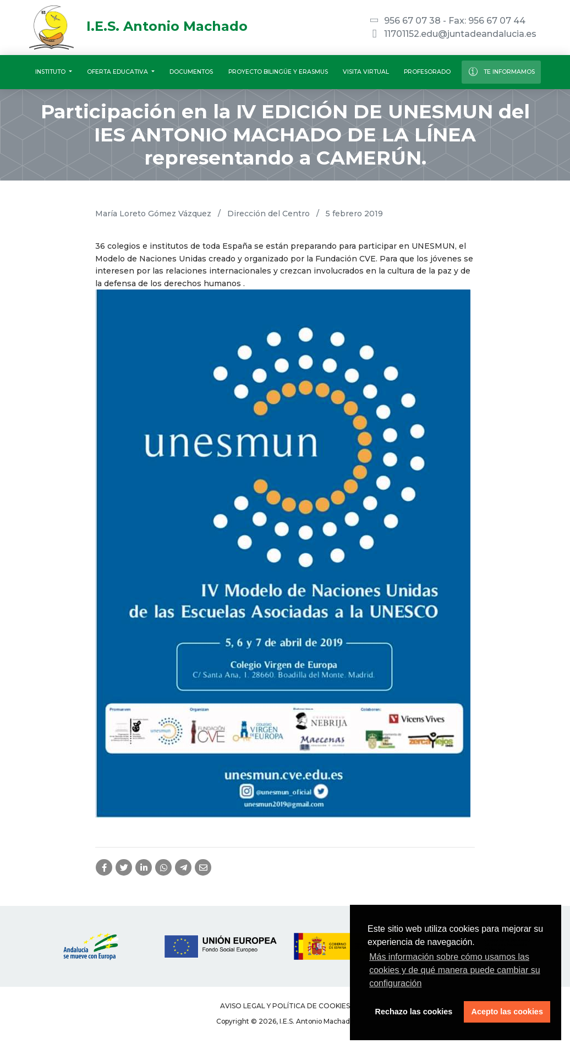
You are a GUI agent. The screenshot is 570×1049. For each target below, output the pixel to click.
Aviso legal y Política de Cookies (285, 1006)
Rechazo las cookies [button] (414, 1011)
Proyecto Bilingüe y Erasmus (278, 71)
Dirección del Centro (268, 213)
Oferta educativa (118, 71)
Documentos (191, 71)
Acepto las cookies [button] (507, 1011)
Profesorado (427, 71)
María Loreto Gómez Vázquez (153, 213)
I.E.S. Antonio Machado (138, 26)
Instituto (51, 71)
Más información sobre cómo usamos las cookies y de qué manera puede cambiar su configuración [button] (454, 970)
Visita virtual (366, 71)
